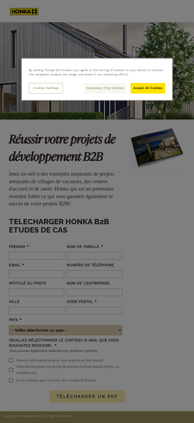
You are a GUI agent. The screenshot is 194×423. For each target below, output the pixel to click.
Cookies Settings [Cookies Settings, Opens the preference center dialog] (46, 88)
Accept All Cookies (147, 88)
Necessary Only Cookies (105, 88)
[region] (97, 79)
